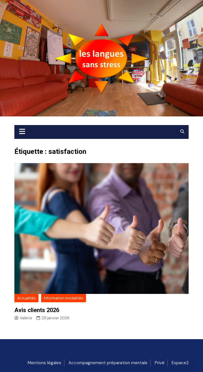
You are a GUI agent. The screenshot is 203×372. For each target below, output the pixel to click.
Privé (159, 363)
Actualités (26, 298)
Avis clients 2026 (36, 310)
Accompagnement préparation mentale (108, 363)
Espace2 (180, 363)
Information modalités (63, 298)
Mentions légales (44, 363)
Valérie (23, 318)
